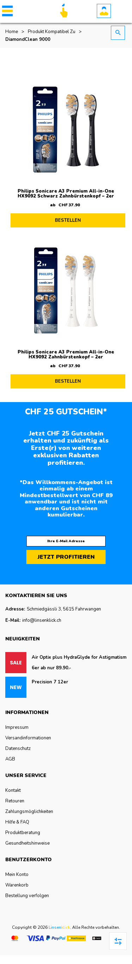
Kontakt (13, 790)
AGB (10, 759)
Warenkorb (17, 885)
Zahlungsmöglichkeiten (29, 811)
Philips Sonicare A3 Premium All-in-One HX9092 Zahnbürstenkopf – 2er (66, 354)
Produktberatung (22, 833)
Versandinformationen (28, 738)
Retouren (14, 801)
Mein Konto (17, 874)
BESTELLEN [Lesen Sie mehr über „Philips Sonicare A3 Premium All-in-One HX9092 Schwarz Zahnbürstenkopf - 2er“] (68, 220)
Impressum (17, 727)
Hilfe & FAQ (17, 822)
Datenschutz (18, 748)
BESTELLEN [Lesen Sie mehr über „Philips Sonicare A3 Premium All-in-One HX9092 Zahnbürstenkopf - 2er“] (68, 381)
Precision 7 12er (50, 682)
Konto (104, 11)
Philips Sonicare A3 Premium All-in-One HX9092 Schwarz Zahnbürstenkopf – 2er (66, 193)
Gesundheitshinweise (27, 843)
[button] (6, 11)
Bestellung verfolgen (27, 896)
